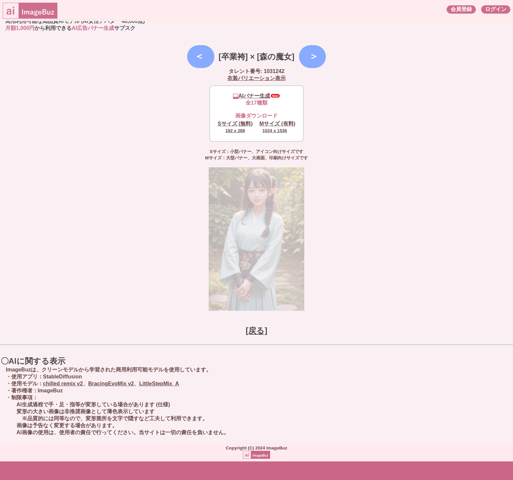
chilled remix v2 (63, 383)
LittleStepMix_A (159, 383)
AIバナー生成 (251, 96)
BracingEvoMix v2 (111, 383)
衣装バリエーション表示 (256, 78)
